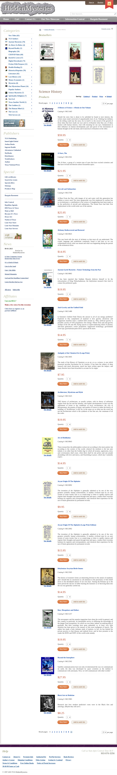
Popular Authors (15, 89)
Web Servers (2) (14, 115)
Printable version (105, 29)
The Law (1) (11, 112)
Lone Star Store (10, 223)
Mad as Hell (9, 211)
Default (109, 96)
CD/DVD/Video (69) (16, 55)
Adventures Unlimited (13, 150)
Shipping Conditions (25, 760)
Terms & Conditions (9, 763)
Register (100, 2)
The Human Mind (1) (14, 109)
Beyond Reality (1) (13, 48)
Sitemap (8, 186)
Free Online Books (27, 763)
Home (6, 19)
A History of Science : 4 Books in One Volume (74, 108)
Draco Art (8, 217)
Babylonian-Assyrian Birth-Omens (70, 568)
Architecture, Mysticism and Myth (70, 392)
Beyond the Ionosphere (66, 658)
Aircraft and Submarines (67, 189)
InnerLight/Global (11, 141)
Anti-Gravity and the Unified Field (70, 307)
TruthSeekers (10, 159)
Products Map (10, 189)
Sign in (91, 2)
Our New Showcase (50, 19)
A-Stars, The (62, 153)
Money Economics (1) (14, 80)
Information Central (74, 19)
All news (8, 290)
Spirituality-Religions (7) (16, 96)
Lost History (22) (13, 77)
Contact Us (30, 19)
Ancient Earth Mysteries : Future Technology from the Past (79, 270)
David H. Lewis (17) (14, 58)
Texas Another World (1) (15, 102)
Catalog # (86, 96)
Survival (10, 99)
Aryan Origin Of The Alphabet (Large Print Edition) (77, 525)
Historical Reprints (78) (15, 70)
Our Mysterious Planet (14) (16, 86)
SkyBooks (8, 153)
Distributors (9, 156)
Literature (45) (14, 74)
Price (101, 96)
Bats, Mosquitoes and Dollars (68, 610)
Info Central (9, 202)
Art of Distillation (64, 438)
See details (47, 125)
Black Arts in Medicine (66, 695)
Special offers (10, 183)
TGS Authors (11, 39)
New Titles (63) (14, 35)
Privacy (68, 760)
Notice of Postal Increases (46, 763)
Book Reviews (69, 757)
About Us (16, 757)
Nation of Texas (10, 220)
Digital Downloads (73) (17, 61)
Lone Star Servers (11, 228)
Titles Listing (40, 760)
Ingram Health (10, 147)
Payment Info (28, 757)
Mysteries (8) (11, 83)
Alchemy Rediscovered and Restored (71, 230)
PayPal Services (55, 757)
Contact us (6, 757)
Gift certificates (10, 177)
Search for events (11, 180)
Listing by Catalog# (55, 760)
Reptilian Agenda (11, 205)
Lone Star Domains (12, 226)
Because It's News (11, 214)
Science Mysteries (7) (14, 93)
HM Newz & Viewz (12, 208)
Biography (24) (14, 51)
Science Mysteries (49, 29)
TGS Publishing (10, 138)
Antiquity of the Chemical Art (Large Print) (74, 353)
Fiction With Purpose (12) (18, 64)
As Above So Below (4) (15, 45)
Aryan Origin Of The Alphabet (69, 481)
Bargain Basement (11, 195)
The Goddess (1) (12, 105)
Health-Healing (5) (13, 67)
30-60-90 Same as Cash (10, 766)
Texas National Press (12, 165)
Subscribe (16, 290)
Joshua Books (10, 144)
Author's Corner (8, 760)
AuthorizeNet (41, 757)
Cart (17, 19)
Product (95, 96)
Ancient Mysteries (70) (15, 42)
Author (7, 162)
